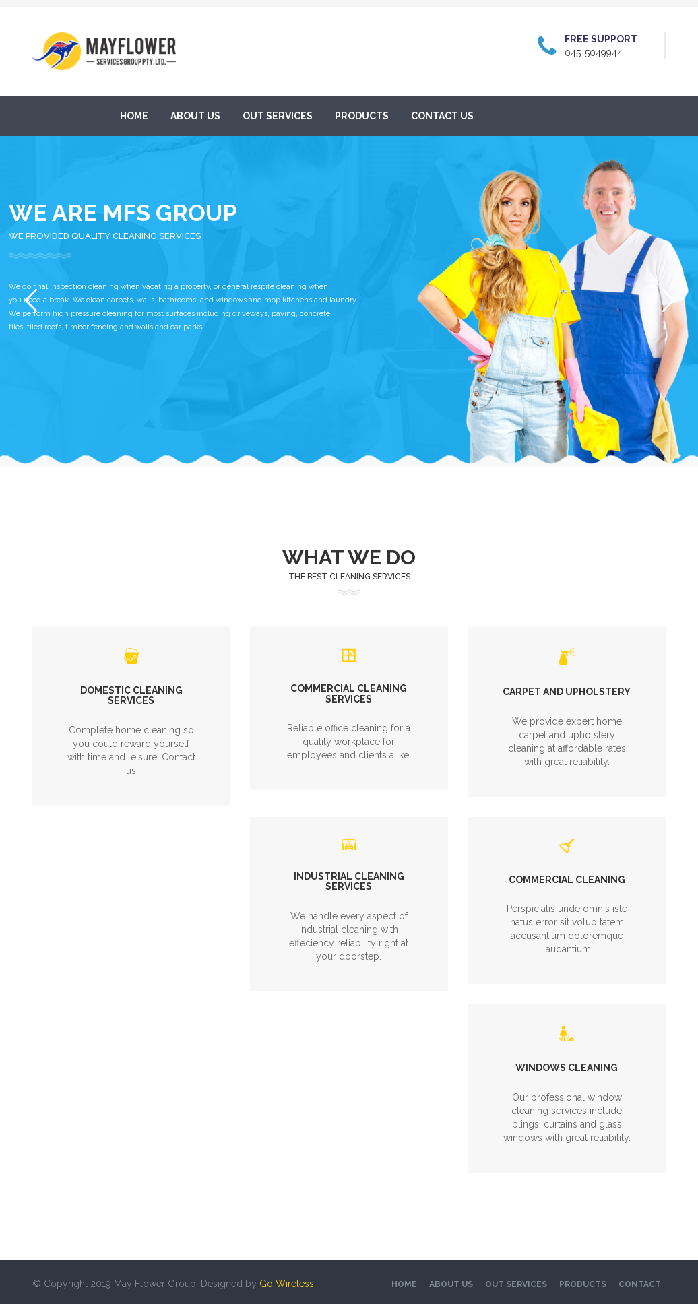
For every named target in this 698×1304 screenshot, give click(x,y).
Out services (278, 115)
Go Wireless (286, 1283)
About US (195, 115)
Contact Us (442, 115)
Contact (639, 1284)
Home (134, 115)
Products (362, 115)
